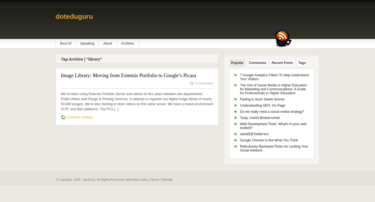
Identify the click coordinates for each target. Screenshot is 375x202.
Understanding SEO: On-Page (262, 105)
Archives (127, 43)
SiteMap (167, 179)
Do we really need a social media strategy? (272, 112)
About (107, 43)
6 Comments (204, 83)
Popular (237, 63)
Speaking (87, 43)
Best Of (65, 43)
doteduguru (74, 16)
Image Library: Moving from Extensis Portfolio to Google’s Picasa (128, 75)
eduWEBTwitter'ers (254, 134)
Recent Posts (282, 63)
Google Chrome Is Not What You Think (269, 140)
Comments (257, 63)
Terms (154, 179)
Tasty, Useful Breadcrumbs (260, 118)
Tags (302, 63)
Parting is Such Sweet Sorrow (262, 99)
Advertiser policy (136, 179)
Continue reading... (81, 117)
